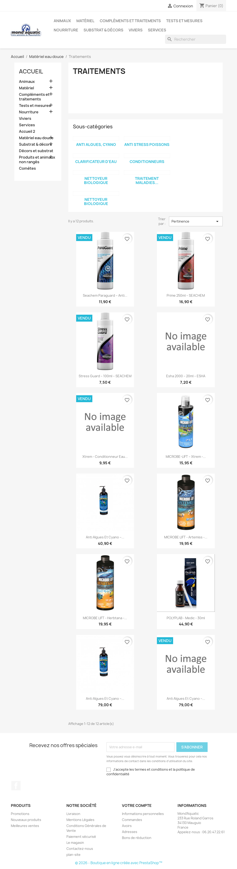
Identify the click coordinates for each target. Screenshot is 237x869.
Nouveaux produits (26, 820)
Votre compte (137, 805)
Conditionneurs (147, 161)
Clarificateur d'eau (96, 161)
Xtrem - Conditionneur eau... (105, 456)
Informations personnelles (143, 814)
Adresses (129, 832)
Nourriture (66, 30)
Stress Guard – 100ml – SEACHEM (105, 376)
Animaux (62, 20)
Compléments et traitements (130, 20)
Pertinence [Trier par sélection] (196, 221)
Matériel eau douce (36, 138)
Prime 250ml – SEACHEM (186, 295)
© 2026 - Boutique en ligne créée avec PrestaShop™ (118, 862)
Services (157, 30)
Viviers (136, 30)
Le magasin (75, 842)
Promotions (20, 814)
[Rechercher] (195, 39)
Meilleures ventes (25, 826)
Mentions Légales (80, 820)
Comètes (27, 168)
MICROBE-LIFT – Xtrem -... (186, 456)
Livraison (73, 814)
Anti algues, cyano (96, 144)
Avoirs (127, 826)
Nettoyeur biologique (96, 180)
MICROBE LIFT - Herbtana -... (105, 618)
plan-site (73, 854)
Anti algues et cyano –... (105, 537)
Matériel (85, 20)
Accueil (31, 71)
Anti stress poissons (146, 144)
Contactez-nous (79, 848)
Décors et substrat (36, 150)
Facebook (16, 785)
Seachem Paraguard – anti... (105, 295)
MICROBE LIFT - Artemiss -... (185, 537)
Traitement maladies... (147, 180)
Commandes (132, 820)
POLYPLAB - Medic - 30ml (186, 618)
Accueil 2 (27, 131)
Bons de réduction (136, 838)
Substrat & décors (103, 30)
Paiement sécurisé (81, 836)
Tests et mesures (184, 20)
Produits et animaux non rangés (37, 159)
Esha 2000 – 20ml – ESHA (185, 376)
